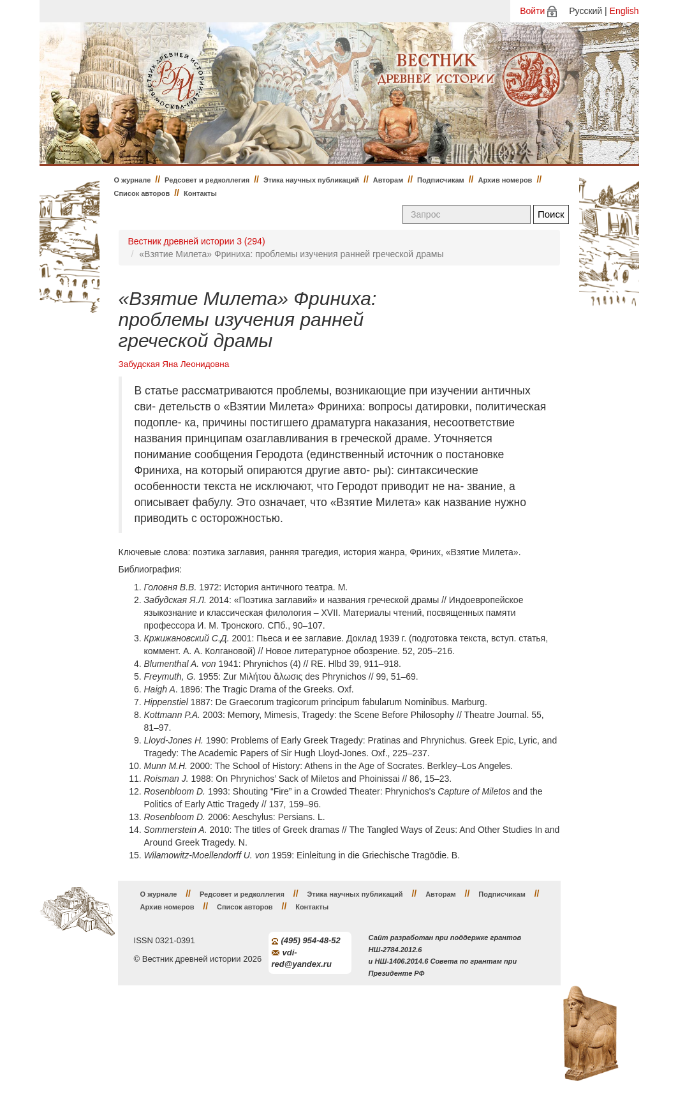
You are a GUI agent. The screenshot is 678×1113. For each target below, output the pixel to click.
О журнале (132, 180)
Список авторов (142, 193)
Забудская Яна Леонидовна (174, 364)
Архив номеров (505, 180)
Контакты (200, 193)
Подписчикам (440, 180)
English (624, 11)
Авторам (388, 180)
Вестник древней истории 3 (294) (196, 241)
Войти (532, 11)
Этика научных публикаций (311, 180)
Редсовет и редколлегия (207, 180)
